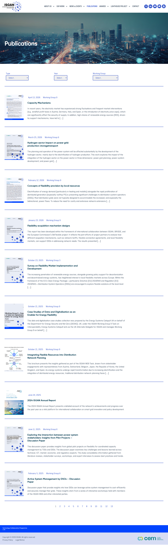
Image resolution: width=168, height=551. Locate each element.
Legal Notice (20, 540)
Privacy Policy (8, 540)
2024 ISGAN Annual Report (41, 400)
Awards (104, 6)
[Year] (60, 77)
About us (49, 6)
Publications (92, 6)
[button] (146, 6)
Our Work (62, 6)
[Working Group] (105, 77)
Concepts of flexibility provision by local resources (53, 186)
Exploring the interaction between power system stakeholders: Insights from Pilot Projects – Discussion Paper (52, 438)
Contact (135, 6)
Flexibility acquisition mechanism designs (48, 226)
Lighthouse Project (120, 6)
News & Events (77, 6)
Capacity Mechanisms (39, 103)
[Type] (17, 77)
